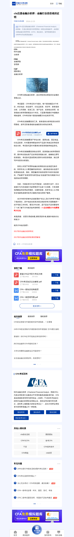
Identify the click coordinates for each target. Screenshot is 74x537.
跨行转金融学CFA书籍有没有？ (26, 344)
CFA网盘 (25, 453)
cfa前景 (49, 453)
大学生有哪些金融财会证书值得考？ (28, 351)
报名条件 (37, 412)
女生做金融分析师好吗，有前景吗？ (28, 358)
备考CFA (49, 441)
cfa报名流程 (25, 434)
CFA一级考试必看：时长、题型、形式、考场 (33, 490)
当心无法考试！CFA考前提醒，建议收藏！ (34, 483)
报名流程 (53, 412)
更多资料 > (37, 306)
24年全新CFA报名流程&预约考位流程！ (33, 469)
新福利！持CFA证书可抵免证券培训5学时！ (31, 336)
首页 (18, 244)
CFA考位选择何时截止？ (25, 476)
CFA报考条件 (49, 447)
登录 (52, 4)
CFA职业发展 (27, 244)
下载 (55, 275)
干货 (25, 447)
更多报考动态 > (21, 418)
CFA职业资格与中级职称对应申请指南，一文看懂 (33, 322)
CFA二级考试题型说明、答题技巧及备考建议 (35, 498)
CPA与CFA (25, 441)
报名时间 (20, 412)
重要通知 (48, 434)
